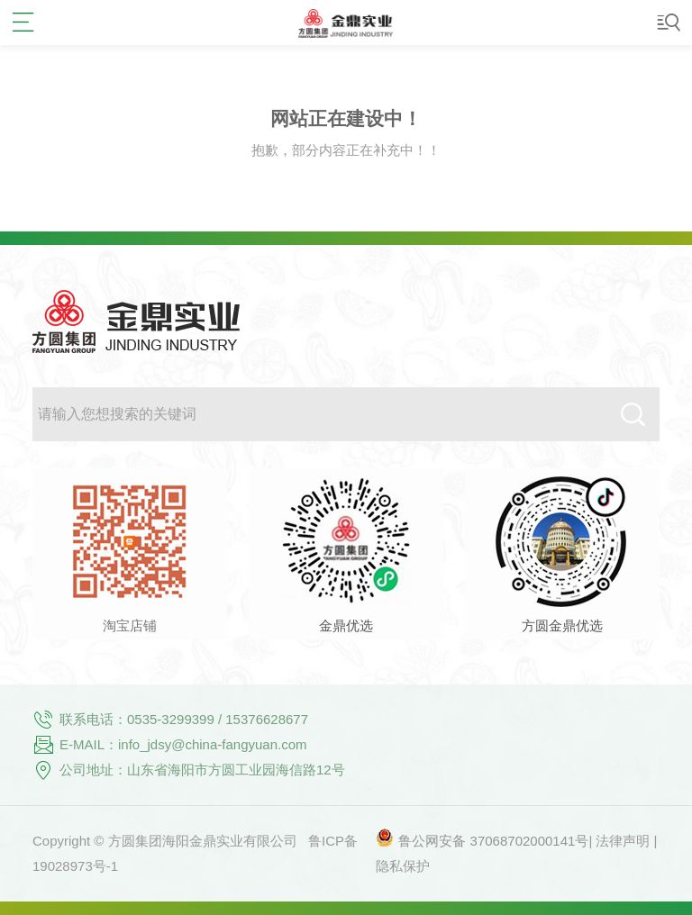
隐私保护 (403, 866)
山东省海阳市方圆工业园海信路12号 (236, 769)
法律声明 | (626, 840)
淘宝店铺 (130, 625)
